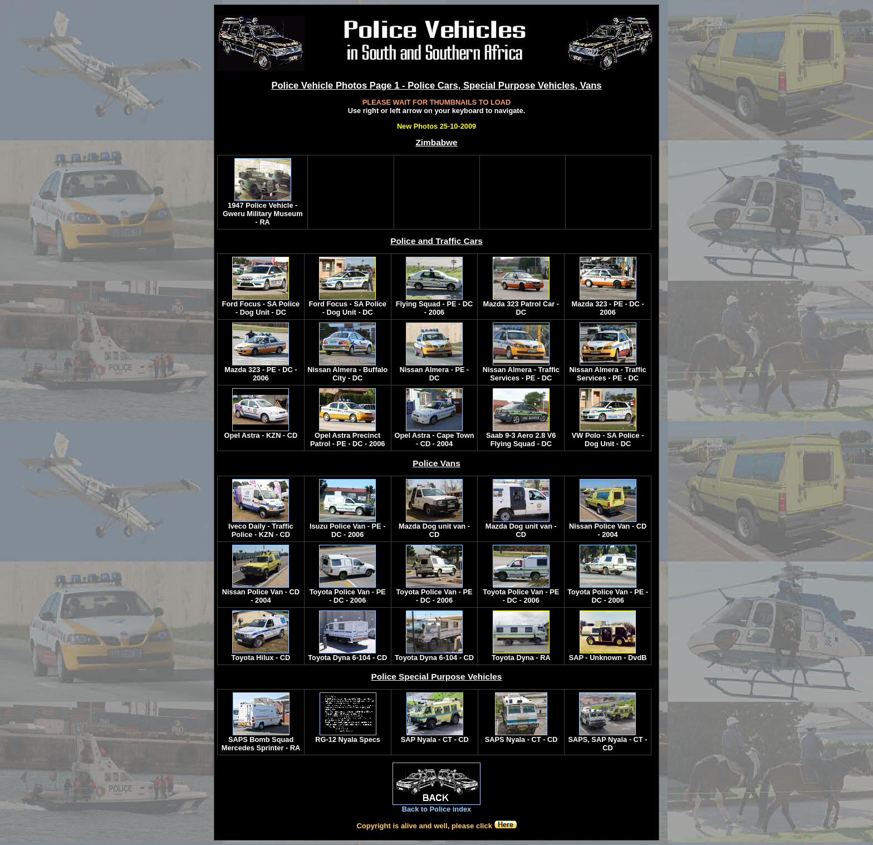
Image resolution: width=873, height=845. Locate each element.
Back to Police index (436, 809)
